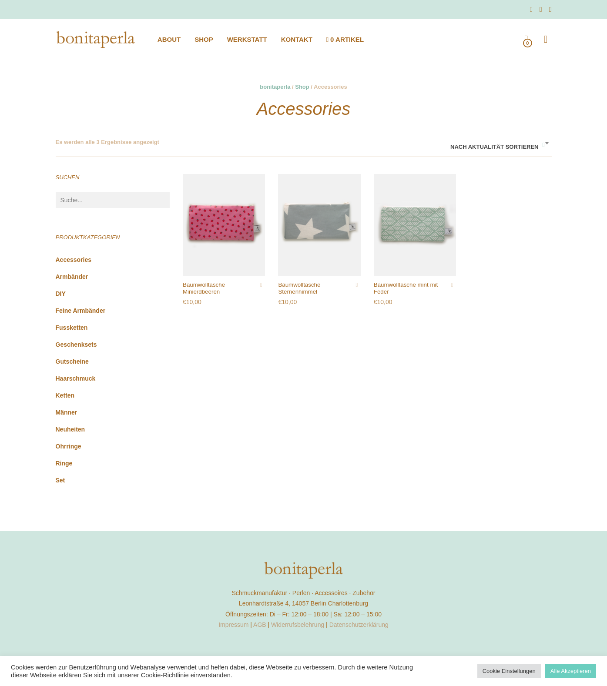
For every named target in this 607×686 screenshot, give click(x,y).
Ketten (65, 395)
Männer (66, 412)
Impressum (233, 624)
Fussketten (72, 327)
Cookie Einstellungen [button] (509, 671)
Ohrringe (68, 446)
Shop (302, 87)
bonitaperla (275, 87)
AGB (259, 624)
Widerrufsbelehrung (297, 624)
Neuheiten (70, 429)
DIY (61, 293)
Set (60, 480)
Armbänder (72, 276)
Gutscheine (72, 361)
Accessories (74, 259)
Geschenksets (76, 344)
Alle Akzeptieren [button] (570, 671)
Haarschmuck (76, 378)
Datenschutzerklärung (359, 624)
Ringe (64, 463)
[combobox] (499, 144)
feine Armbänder (81, 310)
